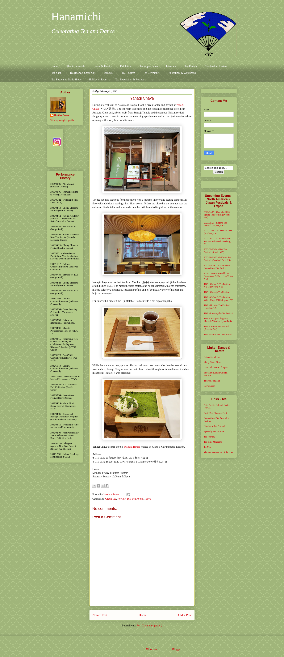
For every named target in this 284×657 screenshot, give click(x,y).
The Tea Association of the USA (218, 452)
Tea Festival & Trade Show (66, 79)
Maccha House (132, 446)
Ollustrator (151, 649)
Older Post (185, 615)
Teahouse (108, 72)
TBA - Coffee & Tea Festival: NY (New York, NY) (217, 285)
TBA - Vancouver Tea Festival (218, 334)
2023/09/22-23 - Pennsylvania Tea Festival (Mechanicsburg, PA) (218, 241)
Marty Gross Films (212, 362)
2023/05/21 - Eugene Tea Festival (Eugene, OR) (215, 224)
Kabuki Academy (212, 357)
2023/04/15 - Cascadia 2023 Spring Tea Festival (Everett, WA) (217, 215)
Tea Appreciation (149, 66)
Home (55, 66)
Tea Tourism (128, 72)
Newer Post (99, 615)
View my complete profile (62, 120)
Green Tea (110, 498)
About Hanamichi (75, 66)
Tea (129, 498)
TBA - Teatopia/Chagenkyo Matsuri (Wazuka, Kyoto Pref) (218, 319)
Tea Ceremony (151, 72)
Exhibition (125, 66)
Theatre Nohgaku (212, 380)
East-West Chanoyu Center (216, 413)
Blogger (176, 649)
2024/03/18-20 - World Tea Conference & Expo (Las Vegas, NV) (218, 276)
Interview (171, 66)
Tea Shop (56, 72)
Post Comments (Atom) (149, 625)
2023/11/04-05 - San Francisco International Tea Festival (218, 266)
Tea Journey (209, 436)
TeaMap (207, 447)
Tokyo (147, 498)
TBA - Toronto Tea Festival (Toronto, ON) (216, 328)
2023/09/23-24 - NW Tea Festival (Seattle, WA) (215, 250)
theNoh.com (209, 386)
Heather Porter (111, 494)
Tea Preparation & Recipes (129, 79)
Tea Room (137, 498)
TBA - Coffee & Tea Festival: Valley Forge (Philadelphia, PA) (218, 298)
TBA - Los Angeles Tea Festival (218, 313)
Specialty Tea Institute (214, 431)
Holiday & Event (98, 79)
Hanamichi (76, 16)
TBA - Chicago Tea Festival (216, 292)
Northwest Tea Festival (214, 426)
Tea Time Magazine (213, 442)
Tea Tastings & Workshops (181, 72)
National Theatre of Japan (216, 367)
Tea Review (191, 66)
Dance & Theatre (103, 66)
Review (122, 498)
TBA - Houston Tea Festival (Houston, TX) (217, 306)
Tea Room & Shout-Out (82, 72)
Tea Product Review (216, 66)
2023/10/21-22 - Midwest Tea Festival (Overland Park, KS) (217, 258)
